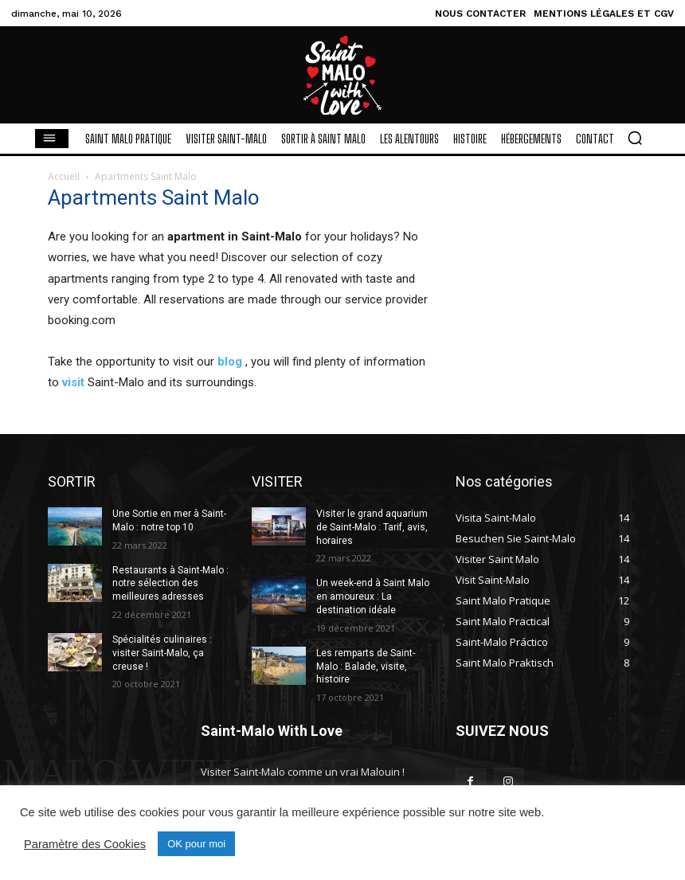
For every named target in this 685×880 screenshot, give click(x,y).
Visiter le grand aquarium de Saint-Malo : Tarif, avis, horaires (372, 527)
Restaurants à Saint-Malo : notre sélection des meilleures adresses (170, 584)
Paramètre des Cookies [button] (85, 844)
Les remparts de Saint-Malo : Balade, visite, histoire (365, 666)
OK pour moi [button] (196, 844)
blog (229, 361)
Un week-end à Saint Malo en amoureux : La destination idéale (372, 596)
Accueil (64, 176)
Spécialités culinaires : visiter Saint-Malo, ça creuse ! (162, 653)
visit (73, 382)
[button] (635, 138)
